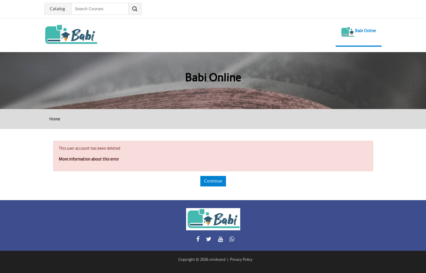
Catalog (57, 8)
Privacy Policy (241, 259)
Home (54, 119)
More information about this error (89, 159)
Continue (213, 181)
